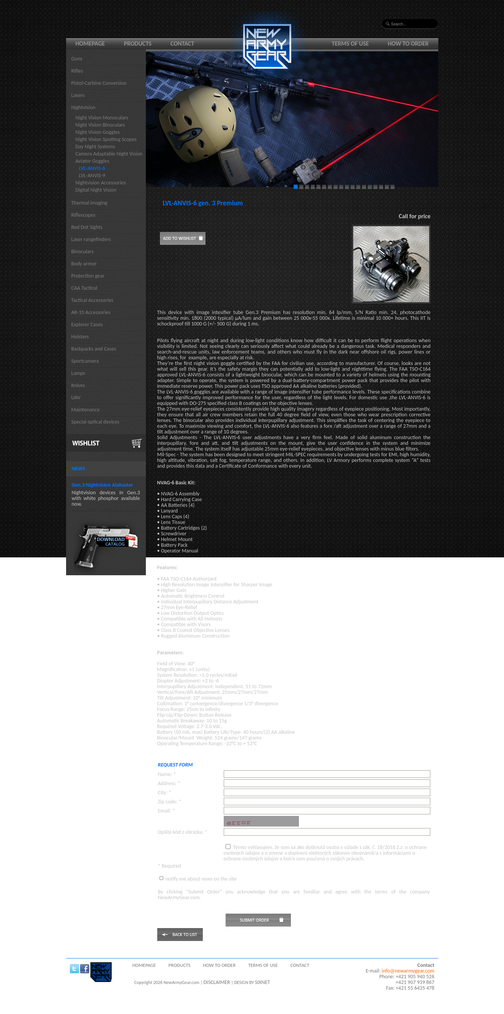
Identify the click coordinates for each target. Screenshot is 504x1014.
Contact (182, 43)
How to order (408, 43)
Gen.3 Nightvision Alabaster (102, 485)
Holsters (80, 337)
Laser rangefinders (91, 239)
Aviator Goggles (92, 161)
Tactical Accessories (92, 300)
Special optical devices (95, 422)
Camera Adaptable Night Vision (109, 154)
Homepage (90, 43)
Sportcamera (85, 361)
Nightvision (83, 107)
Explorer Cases (87, 324)
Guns (76, 59)
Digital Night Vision (96, 190)
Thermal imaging (89, 203)
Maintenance (85, 410)
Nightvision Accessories (101, 182)
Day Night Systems (95, 146)
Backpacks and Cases (93, 349)
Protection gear (87, 276)
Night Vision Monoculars (102, 117)
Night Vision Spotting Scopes (106, 139)
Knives (78, 385)
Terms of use (350, 43)
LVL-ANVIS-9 (92, 175)
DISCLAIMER (217, 982)
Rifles (77, 71)
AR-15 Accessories (91, 312)
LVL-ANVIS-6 (92, 168)
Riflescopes (83, 215)
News (78, 468)
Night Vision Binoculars (100, 125)
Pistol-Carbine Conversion (99, 83)
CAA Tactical (84, 288)
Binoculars (82, 251)
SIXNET (262, 982)
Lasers (78, 95)
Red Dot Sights (87, 227)
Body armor (84, 264)
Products (138, 43)
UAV (76, 397)
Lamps (78, 373)
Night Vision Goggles (98, 132)
